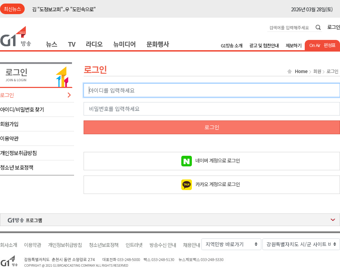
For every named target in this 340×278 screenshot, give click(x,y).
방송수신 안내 (163, 245)
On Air (314, 45)
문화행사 (157, 43)
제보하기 (293, 45)
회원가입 (9, 124)
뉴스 (51, 43)
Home (301, 71)
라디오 (94, 43)
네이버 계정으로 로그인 (217, 160)
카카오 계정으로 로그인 (217, 183)
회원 (317, 71)
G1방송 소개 (231, 45)
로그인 (333, 26)
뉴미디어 (124, 43)
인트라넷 (134, 245)
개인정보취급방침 (18, 152)
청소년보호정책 (104, 245)
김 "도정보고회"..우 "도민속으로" (64, 9)
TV (71, 43)
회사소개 (8, 245)
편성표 (329, 45)
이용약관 (9, 138)
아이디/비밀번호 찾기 (22, 109)
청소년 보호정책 (16, 167)
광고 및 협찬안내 (264, 45)
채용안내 (191, 245)
